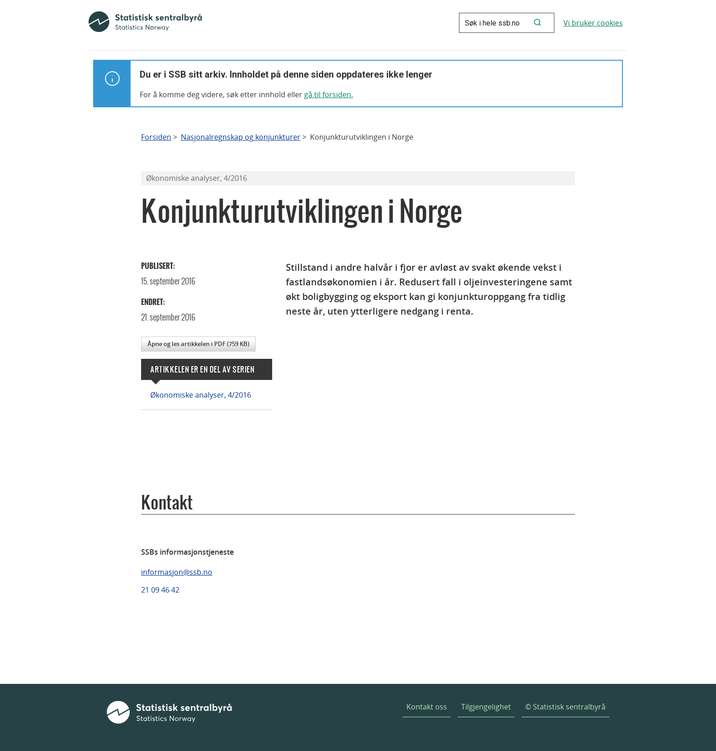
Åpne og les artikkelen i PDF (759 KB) (198, 344)
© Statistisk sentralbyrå (565, 707)
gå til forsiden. (328, 94)
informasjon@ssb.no (176, 572)
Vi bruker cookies (593, 23)
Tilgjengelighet (486, 707)
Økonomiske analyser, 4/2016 (200, 395)
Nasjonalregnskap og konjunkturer (240, 137)
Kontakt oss (426, 707)
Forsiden (156, 137)
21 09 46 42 (160, 590)
